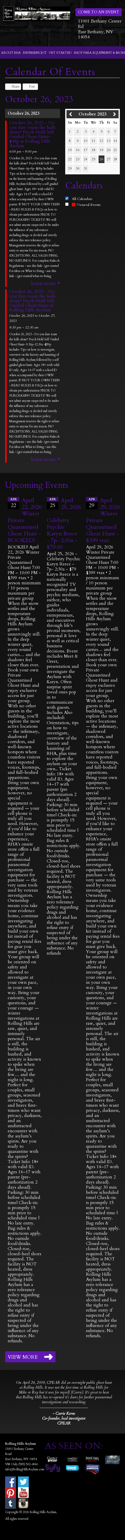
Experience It (35, 53)
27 (108, 159)
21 (115, 149)
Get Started (60, 53)
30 (77, 168)
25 (93, 159)
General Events (86, 204)
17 (85, 149)
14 (115, 140)
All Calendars (82, 198)
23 (77, 159)
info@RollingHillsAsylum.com (24, 1469)
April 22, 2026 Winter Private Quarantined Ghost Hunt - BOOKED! (25, 520)
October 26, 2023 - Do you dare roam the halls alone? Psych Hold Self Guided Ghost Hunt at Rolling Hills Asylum (32, 300)
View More (22, 1357)
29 (70, 168)
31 (85, 168)
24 (85, 159)
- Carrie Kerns (64, 1413)
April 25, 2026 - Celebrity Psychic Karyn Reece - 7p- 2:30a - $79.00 (64, 523)
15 (70, 149)
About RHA (11, 53)
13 (108, 140)
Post (29, 86)
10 (85, 140)
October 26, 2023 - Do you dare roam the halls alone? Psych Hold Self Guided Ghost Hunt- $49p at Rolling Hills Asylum (32, 134)
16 (77, 149)
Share (13, 86)
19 (101, 149)
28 (115, 159)
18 (93, 149)
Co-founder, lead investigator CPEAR (63, 1421)
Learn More (43, 283)
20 (108, 149)
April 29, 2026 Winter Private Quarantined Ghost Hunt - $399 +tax (103, 520)
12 (101, 140)
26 (101, 159)
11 (93, 140)
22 (70, 159)
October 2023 (93, 114)
